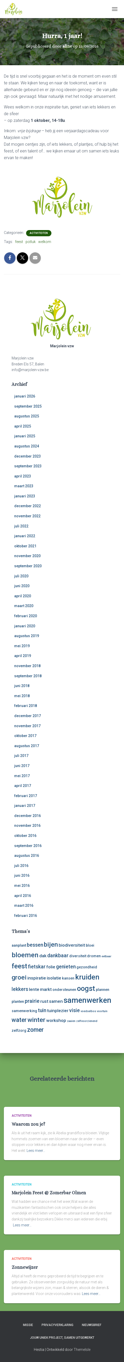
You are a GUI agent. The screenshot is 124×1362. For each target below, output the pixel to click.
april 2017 (22, 786)
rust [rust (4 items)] (44, 1001)
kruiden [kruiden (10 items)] (87, 977)
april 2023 (22, 476)
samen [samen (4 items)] (56, 1001)
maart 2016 (23, 905)
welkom (44, 242)
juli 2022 (21, 526)
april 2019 (22, 656)
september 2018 (28, 676)
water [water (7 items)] (19, 1020)
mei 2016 (22, 886)
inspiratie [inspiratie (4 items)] (36, 978)
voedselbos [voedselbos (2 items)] (88, 1011)
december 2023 (27, 456)
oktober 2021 (25, 546)
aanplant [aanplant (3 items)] (19, 945)
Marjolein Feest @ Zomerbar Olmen (49, 1192)
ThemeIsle (82, 1350)
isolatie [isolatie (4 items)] (54, 978)
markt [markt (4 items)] (46, 989)
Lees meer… (36, 1151)
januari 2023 (24, 496)
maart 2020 (23, 606)
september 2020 (28, 566)
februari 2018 (25, 706)
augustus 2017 (26, 746)
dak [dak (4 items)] (43, 955)
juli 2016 (21, 866)
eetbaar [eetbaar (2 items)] (106, 956)
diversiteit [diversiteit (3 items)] (77, 956)
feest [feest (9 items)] (19, 966)
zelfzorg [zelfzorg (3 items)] (19, 1030)
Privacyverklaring (57, 1325)
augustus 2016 (26, 855)
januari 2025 (24, 436)
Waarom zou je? (28, 1124)
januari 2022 (24, 536)
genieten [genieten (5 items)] (66, 967)
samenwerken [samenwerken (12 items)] (87, 1000)
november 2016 (27, 825)
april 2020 (22, 596)
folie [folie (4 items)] (50, 966)
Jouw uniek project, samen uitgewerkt (62, 1337)
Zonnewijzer (25, 1267)
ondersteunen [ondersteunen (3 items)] (64, 990)
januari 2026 (24, 396)
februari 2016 (25, 916)
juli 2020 (21, 576)
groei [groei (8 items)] (19, 977)
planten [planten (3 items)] (18, 1001)
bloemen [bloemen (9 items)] (25, 955)
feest (19, 242)
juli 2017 (21, 756)
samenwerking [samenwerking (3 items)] (24, 1011)
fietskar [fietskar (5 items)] (36, 967)
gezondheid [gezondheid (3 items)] (86, 967)
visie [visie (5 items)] (74, 1010)
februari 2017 (25, 796)
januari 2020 (24, 626)
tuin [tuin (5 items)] (42, 1010)
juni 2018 (21, 686)
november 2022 (27, 516)
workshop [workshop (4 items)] (56, 1020)
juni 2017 (21, 766)
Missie (28, 1325)
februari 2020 (25, 616)
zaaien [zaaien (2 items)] (71, 1021)
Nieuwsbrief (91, 1325)
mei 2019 (22, 646)
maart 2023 (23, 486)
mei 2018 (22, 696)
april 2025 (22, 426)
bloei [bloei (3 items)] (90, 945)
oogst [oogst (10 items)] (86, 988)
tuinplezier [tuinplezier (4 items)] (57, 1010)
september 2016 (28, 846)
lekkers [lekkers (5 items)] (20, 989)
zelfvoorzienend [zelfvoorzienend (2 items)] (86, 1021)
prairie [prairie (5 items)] (32, 1001)
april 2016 (22, 896)
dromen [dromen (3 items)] (94, 956)
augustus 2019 (26, 636)
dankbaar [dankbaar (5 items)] (57, 956)
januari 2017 (24, 806)
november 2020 (27, 556)
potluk (31, 242)
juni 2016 (21, 875)
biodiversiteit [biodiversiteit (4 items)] (72, 945)
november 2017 (27, 726)
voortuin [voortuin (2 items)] (102, 1011)
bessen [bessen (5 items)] (35, 945)
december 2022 (27, 506)
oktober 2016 (25, 836)
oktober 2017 (25, 736)
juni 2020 (21, 586)
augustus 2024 (26, 446)
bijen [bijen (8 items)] (51, 944)
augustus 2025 (26, 416)
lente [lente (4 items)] (34, 989)
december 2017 (27, 716)
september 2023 (28, 466)
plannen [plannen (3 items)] (102, 990)
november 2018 (27, 666)
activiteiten (39, 233)
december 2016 (27, 816)
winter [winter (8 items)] (36, 1020)
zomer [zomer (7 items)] (35, 1029)
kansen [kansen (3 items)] (68, 978)
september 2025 (28, 406)
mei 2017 (22, 776)
